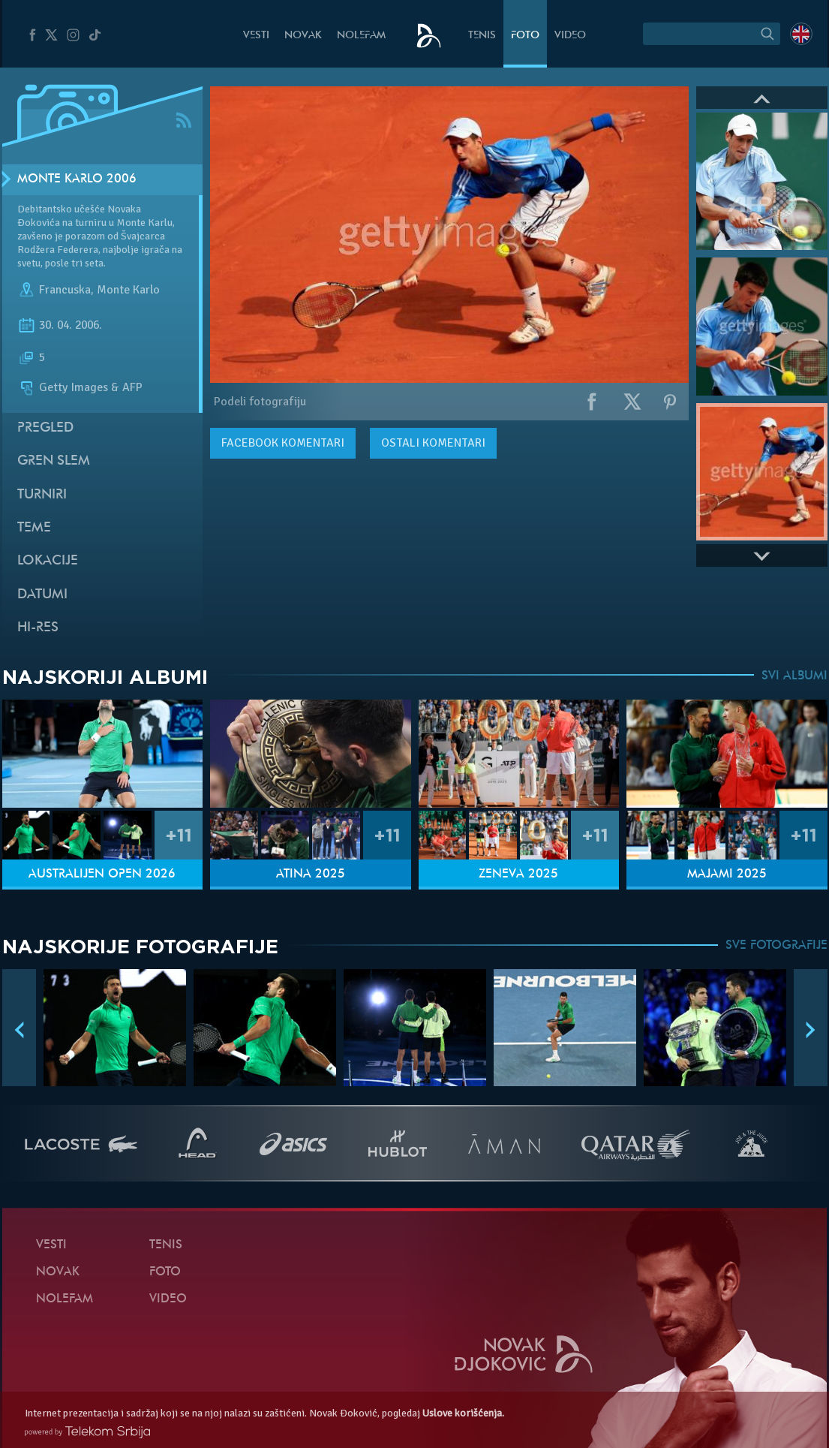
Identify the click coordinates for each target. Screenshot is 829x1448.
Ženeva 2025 (518, 874)
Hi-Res (38, 628)
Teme (34, 528)
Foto (525, 35)
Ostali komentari (433, 442)
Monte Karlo (128, 289)
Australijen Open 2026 (102, 874)
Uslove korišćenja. (463, 1413)
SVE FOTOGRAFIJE (776, 946)
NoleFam (361, 35)
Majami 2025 (727, 874)
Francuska (65, 289)
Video (570, 35)
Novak (303, 35)
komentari (282, 442)
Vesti (256, 35)
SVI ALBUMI (794, 676)
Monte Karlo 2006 (77, 179)
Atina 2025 (310, 874)
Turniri (42, 495)
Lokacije (47, 561)
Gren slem (53, 461)
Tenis (482, 35)
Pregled (45, 428)
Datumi (42, 595)
